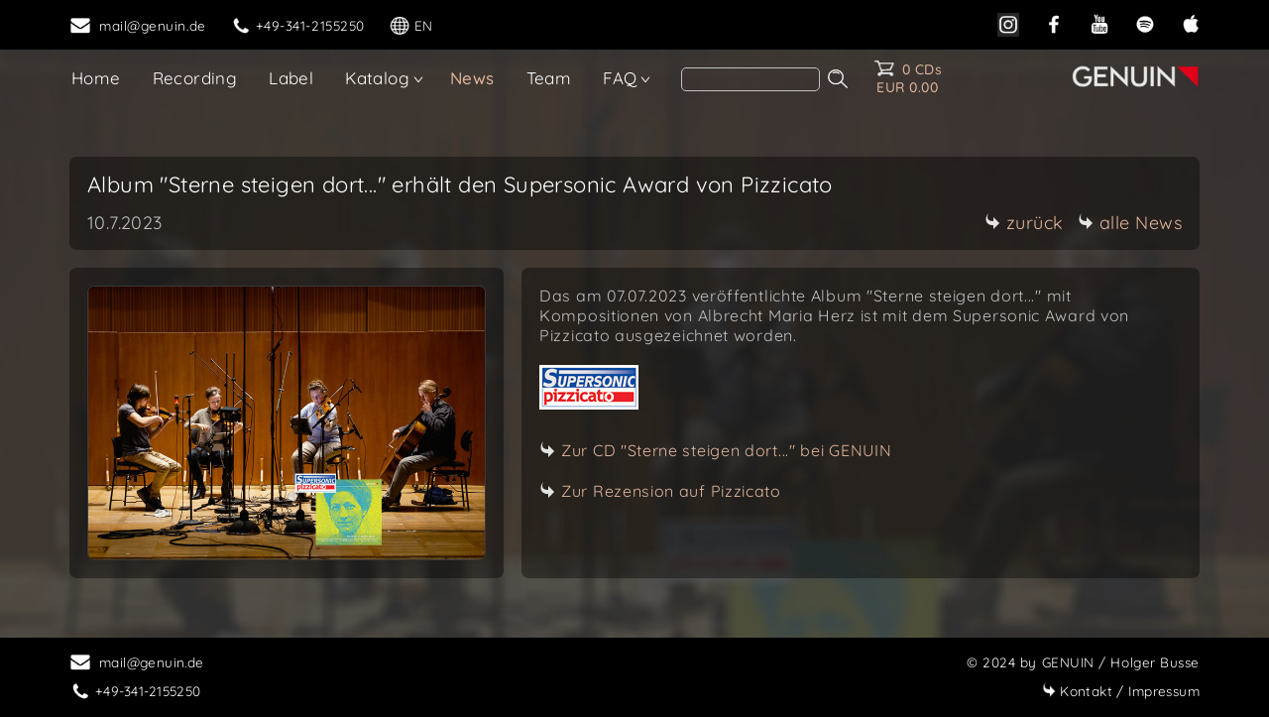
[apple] (1191, 22)
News (472, 77)
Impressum (1121, 690)
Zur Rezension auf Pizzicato (671, 491)
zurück (1024, 222)
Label (291, 77)
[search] (750, 79)
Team (549, 77)
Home (96, 77)
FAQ (619, 77)
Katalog (377, 77)
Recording (195, 77)
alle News (1130, 222)
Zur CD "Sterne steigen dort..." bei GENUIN (726, 450)
